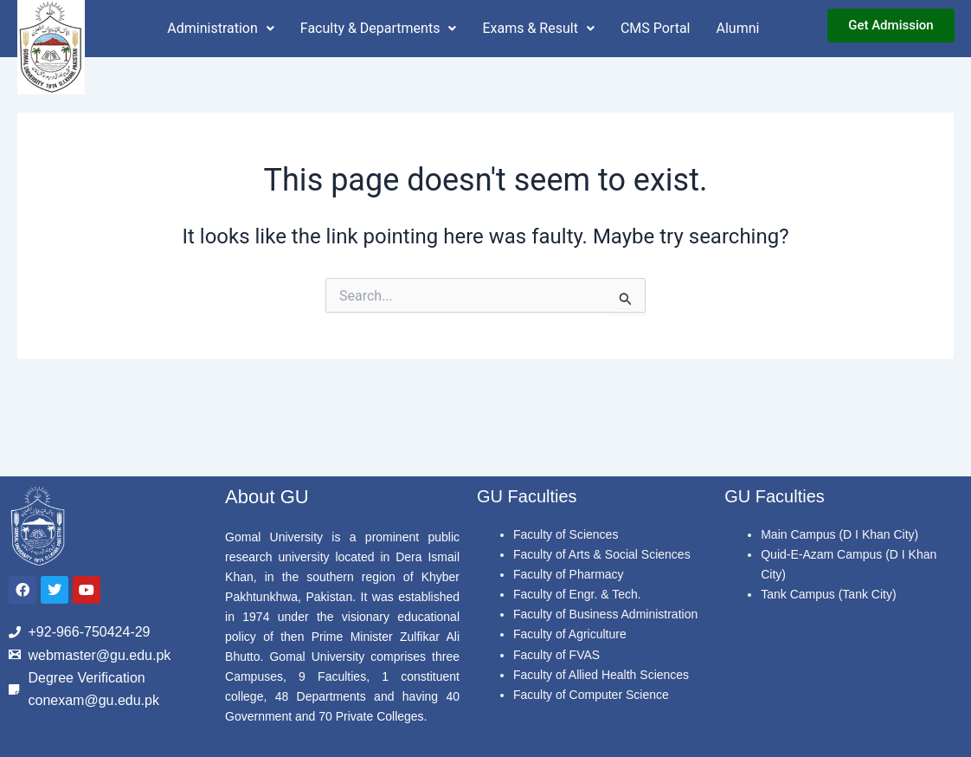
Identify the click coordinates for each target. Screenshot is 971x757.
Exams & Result (538, 28)
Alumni (738, 28)
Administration (220, 28)
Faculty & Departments (378, 28)
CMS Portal (656, 28)
